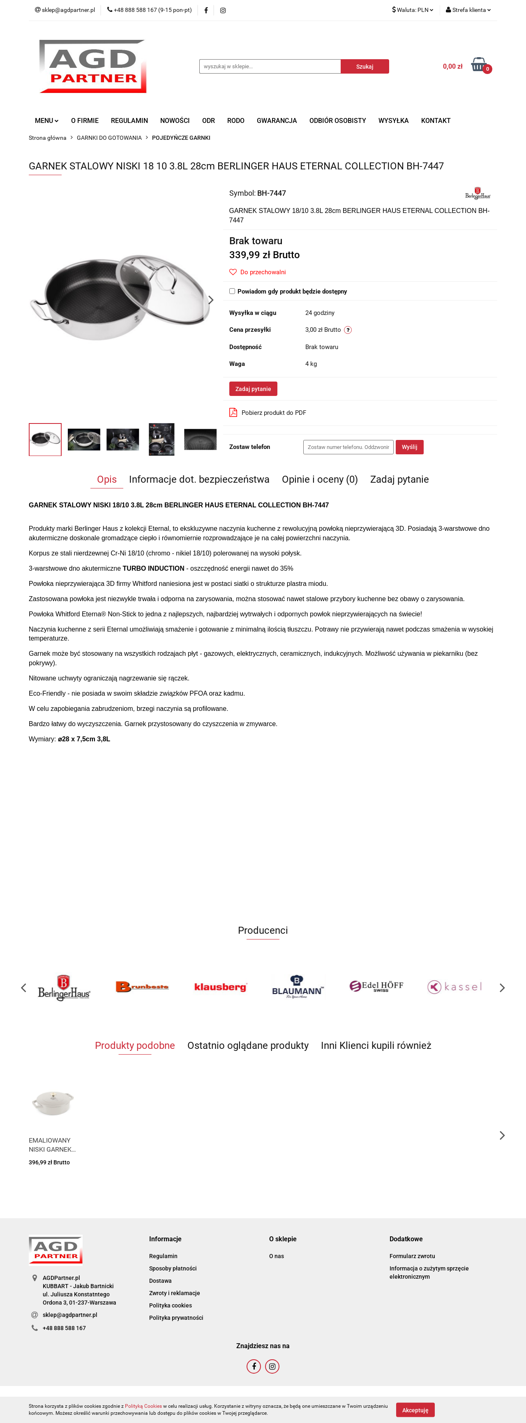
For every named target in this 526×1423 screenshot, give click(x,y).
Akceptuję (415, 1410)
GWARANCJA (277, 121)
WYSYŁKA (393, 121)
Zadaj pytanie (253, 389)
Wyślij (410, 447)
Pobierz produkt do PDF (267, 412)
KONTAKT (436, 121)
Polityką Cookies (143, 1406)
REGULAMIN (129, 121)
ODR (208, 121)
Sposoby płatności (173, 1268)
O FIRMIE (85, 121)
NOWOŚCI (175, 121)
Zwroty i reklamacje (174, 1293)
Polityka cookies (170, 1305)
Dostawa (160, 1280)
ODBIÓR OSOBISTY (337, 121)
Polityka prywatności (176, 1317)
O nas (276, 1256)
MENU (47, 121)
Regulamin (163, 1256)
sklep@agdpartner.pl (70, 1315)
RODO (236, 121)
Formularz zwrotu (412, 1256)
